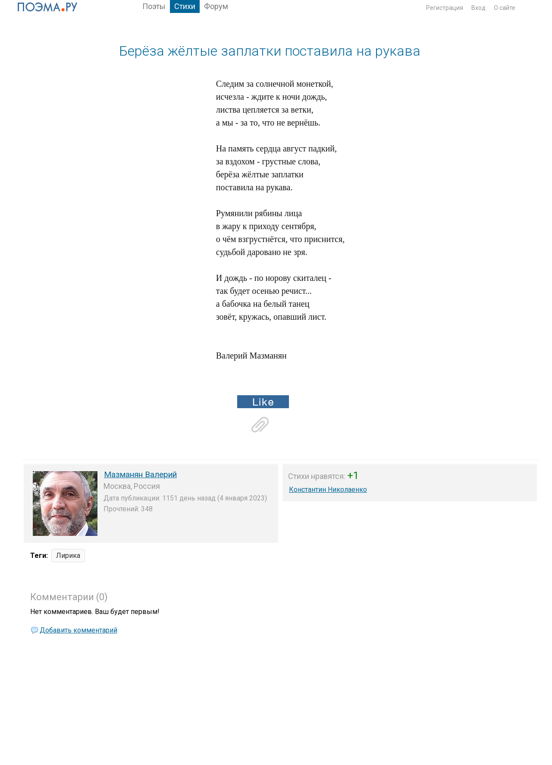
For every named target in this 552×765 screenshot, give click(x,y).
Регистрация (444, 7)
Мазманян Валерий (140, 474)
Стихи (184, 6)
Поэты (154, 6)
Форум (216, 6)
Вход (478, 7)
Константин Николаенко (328, 489)
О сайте (504, 7)
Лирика (68, 555)
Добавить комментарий (78, 630)
